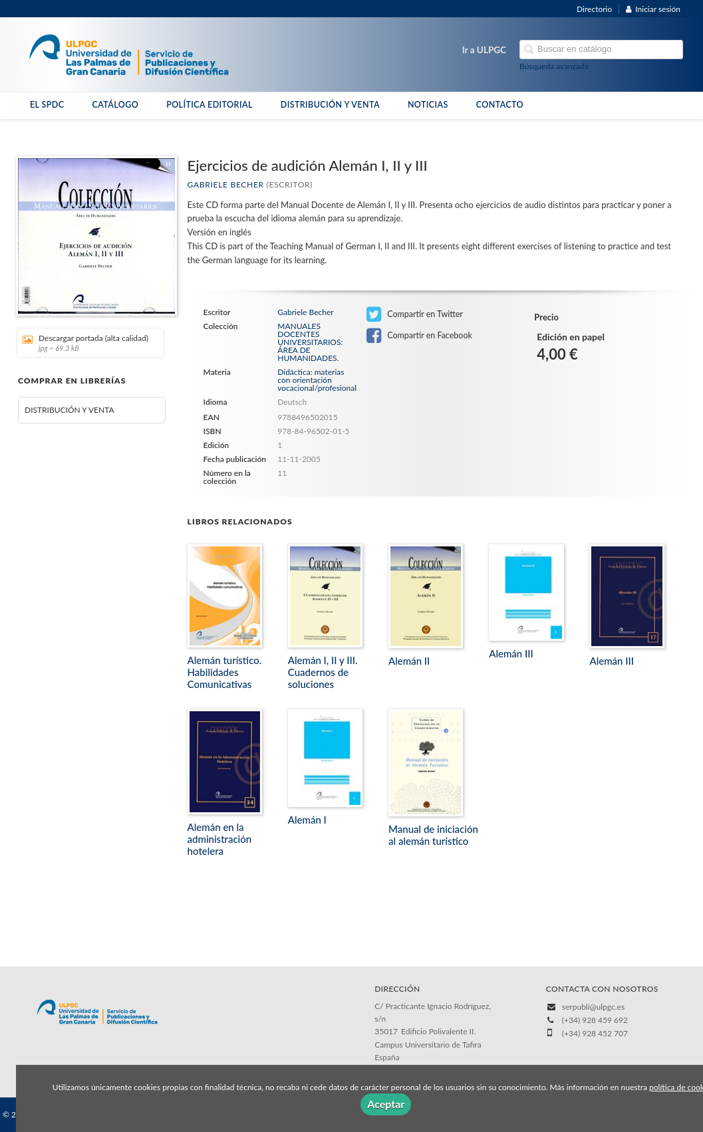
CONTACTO (499, 105)
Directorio (594, 9)
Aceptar (385, 1103)
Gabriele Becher (226, 184)
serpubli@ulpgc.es (593, 1007)
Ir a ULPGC (484, 50)
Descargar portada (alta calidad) (85, 342)
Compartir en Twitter (414, 314)
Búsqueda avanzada (554, 66)
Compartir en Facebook (419, 335)
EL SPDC (47, 105)
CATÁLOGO (115, 105)
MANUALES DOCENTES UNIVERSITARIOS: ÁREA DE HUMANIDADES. (310, 342)
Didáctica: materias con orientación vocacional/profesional (316, 380)
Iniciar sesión (653, 9)
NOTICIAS (428, 105)
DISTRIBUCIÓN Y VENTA (330, 105)
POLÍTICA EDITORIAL (209, 105)
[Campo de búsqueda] (601, 49)
